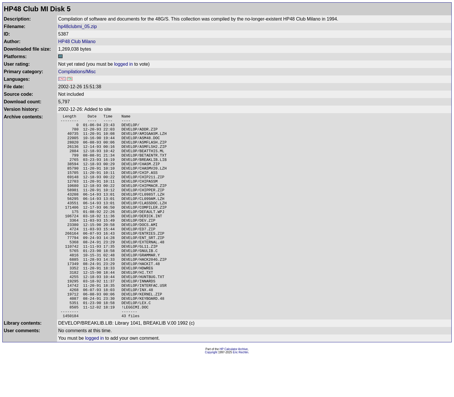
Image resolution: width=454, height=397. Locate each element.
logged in (123, 64)
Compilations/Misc (77, 71)
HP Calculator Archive (234, 390)
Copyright (211, 393)
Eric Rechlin (240, 393)
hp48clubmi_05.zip (77, 26)
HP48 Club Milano (77, 41)
